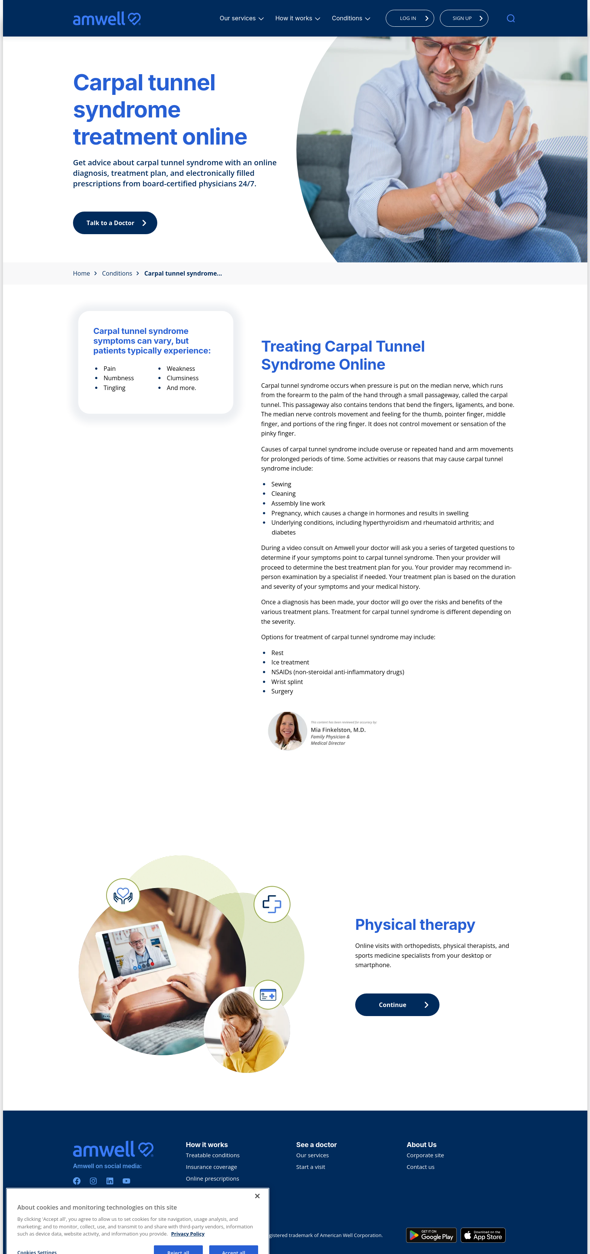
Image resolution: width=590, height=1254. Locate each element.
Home (85, 273)
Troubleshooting (207, 1201)
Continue (405, 1005)
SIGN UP (470, 18)
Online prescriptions (212, 1178)
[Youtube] (126, 1181)
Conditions (348, 18)
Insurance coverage (211, 1166)
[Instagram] (93, 1181)
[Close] (257, 1231)
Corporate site (425, 1155)
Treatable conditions (213, 1155)
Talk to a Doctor (118, 223)
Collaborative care (209, 1190)
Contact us (421, 1166)
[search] (511, 18)
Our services (239, 18)
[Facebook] (76, 1181)
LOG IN (416, 18)
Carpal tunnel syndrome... (183, 273)
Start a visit (310, 1166)
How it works (295, 18)
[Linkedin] (110, 1181)
